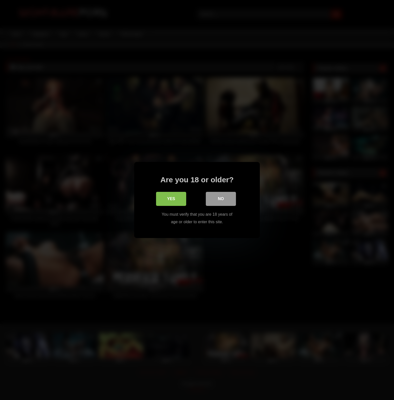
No (221, 199)
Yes (171, 199)
